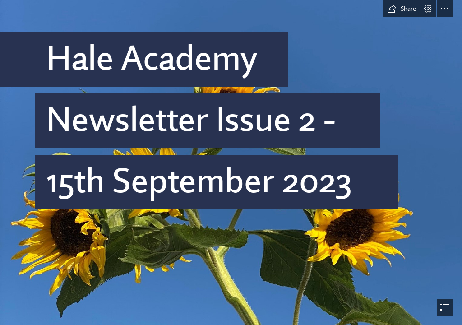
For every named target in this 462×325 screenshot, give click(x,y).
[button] (401, 8)
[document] (231, 162)
